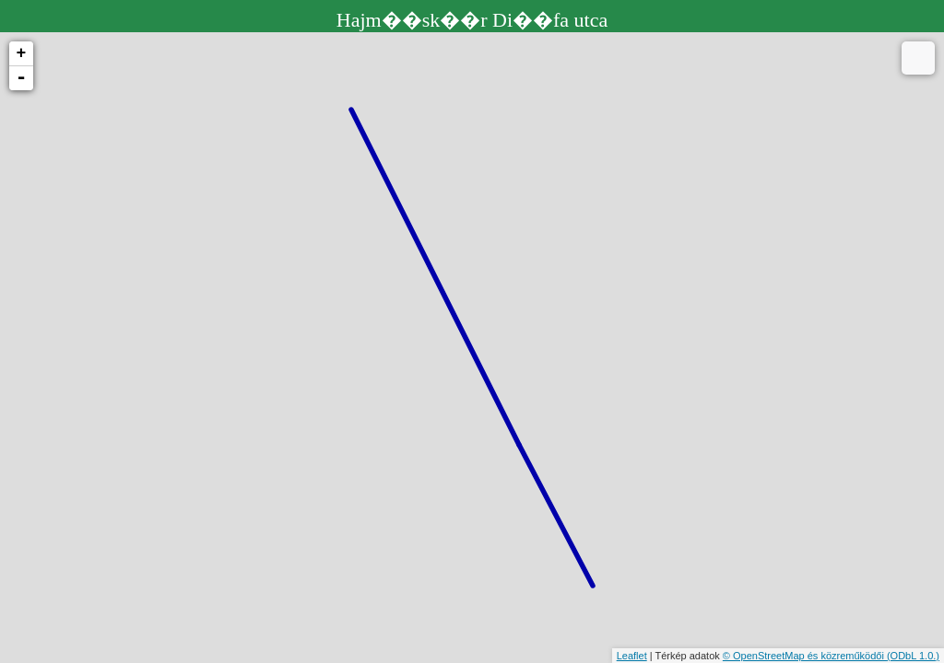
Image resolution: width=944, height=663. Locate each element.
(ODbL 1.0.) (913, 655)
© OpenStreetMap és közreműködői (805, 655)
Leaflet (632, 655)
